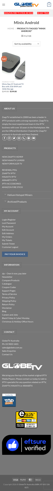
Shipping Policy (9, 301)
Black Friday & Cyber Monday (15, 318)
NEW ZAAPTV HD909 (12, 156)
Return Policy (8, 304)
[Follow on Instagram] (9, 138)
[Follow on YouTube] (33, 138)
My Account (7, 226)
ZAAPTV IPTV (8, 173)
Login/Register (9, 219)
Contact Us (7, 354)
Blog (4, 311)
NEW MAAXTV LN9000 (13, 160)
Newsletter (7, 277)
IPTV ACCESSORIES (11, 183)
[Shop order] (26, 43)
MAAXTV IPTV (9, 176)
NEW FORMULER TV (12, 163)
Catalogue (7, 283)
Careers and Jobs (10, 314)
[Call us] (24, 138)
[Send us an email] (19, 138)
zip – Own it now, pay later (14, 273)
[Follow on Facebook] (4, 138)
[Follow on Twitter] (14, 138)
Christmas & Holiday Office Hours (17, 321)
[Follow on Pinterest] (28, 138)
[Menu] (3, 4)
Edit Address (8, 233)
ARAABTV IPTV (9, 180)
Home (11, 28)
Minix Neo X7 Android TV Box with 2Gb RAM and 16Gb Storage (13, 86)
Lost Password (9, 223)
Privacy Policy (8, 297)
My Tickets (7, 240)
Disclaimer (7, 308)
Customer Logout (10, 247)
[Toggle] (5, 194)
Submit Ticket (8, 243)
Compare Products (11, 280)
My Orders (7, 236)
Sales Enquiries (9, 351)
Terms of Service (9, 294)
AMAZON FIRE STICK (12, 187)
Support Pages (8, 290)
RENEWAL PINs (9, 170)
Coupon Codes (9, 287)
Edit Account (8, 230)
